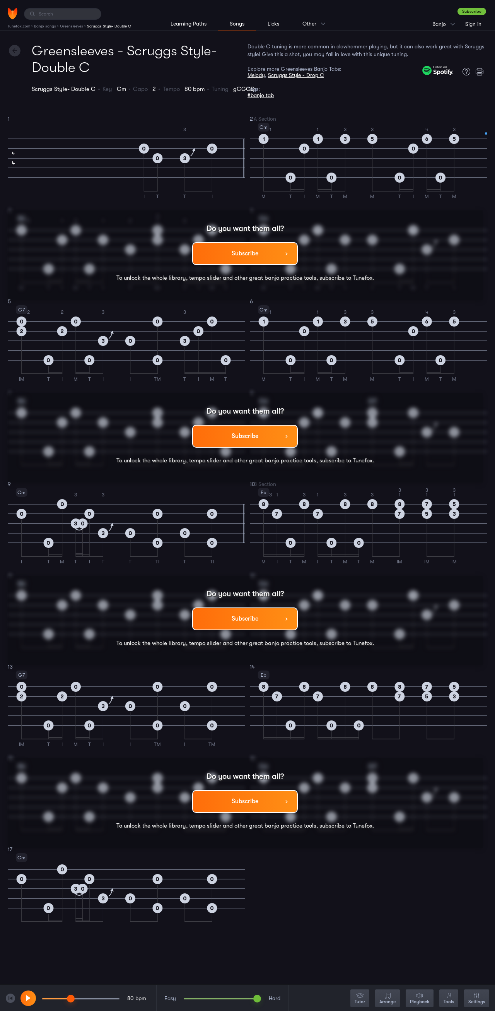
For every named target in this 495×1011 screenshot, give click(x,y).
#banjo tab (261, 95)
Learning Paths (189, 24)
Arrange (387, 999)
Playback (419, 999)
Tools (449, 999)
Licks (273, 24)
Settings (476, 999)
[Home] (12, 13)
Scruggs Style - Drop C (296, 75)
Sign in (473, 24)
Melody (256, 75)
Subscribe (471, 11)
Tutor (360, 999)
